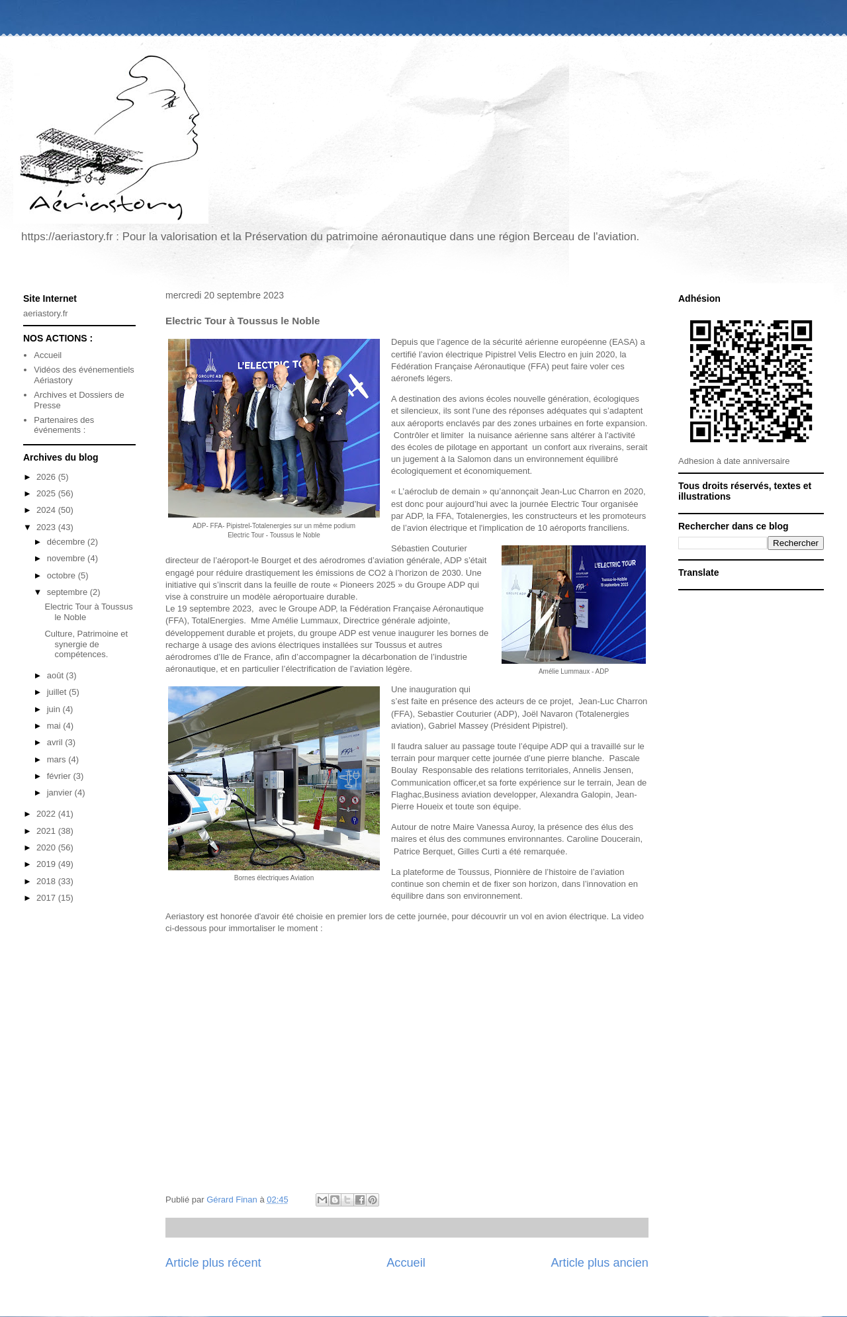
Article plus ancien (599, 1262)
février (60, 776)
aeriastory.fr (45, 313)
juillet (58, 692)
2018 (47, 881)
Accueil (405, 1262)
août (56, 675)
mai (55, 726)
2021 (47, 831)
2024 (47, 510)
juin (55, 709)
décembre (67, 542)
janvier (61, 792)
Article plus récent (213, 1262)
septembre (68, 592)
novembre (67, 558)
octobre (62, 575)
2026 (47, 477)
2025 (47, 493)
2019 (47, 864)
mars (58, 759)
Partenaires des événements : (64, 425)
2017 (47, 898)
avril (56, 742)
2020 (47, 847)
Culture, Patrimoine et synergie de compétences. (86, 644)
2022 (47, 814)
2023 (47, 527)
